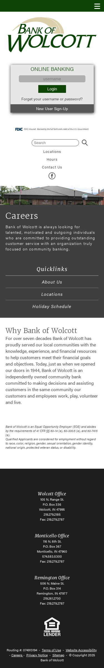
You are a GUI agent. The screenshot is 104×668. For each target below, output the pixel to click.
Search (85, 143)
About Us (52, 282)
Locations (52, 151)
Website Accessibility (81, 649)
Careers (17, 654)
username (50, 98)
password (73, 98)
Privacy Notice (37, 654)
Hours (52, 159)
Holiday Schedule (51, 306)
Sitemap (58, 654)
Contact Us (52, 167)
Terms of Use (51, 649)
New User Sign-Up (52, 108)
